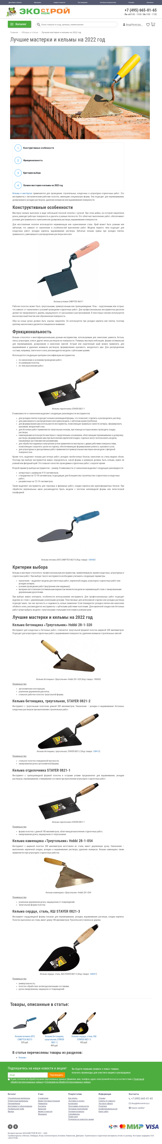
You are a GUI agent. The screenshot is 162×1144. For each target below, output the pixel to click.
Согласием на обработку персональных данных (68, 1082)
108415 (96, 751)
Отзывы (131, 2)
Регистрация (137, 24)
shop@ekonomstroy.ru (139, 1103)
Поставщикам (82, 2)
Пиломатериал (14, 1103)
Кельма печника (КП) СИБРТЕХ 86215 (25, 1038)
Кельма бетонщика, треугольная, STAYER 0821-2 (54, 1039)
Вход (128, 24)
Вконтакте (10, 1126)
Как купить (72, 1098)
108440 (91, 559)
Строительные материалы (19, 1098)
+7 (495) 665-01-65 (141, 10)
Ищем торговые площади (49, 1101)
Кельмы (22, 1057)
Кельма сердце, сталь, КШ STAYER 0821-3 (84, 1038)
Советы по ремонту (107, 1101)
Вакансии (42, 1109)
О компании (43, 1098)
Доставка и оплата (15, 2)
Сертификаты (74, 1114)
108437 (92, 974)
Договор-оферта (106, 1103)
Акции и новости (59, 2)
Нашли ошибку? (137, 1108)
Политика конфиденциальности (108, 1107)
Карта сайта (103, 1111)
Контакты (150, 2)
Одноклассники (15, 1126)
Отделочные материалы (18, 1101)
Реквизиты (42, 1103)
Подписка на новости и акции (81, 1119)
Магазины (37, 2)
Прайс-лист (73, 1116)
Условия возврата (76, 1111)
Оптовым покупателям (108, 2)
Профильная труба (16, 1109)
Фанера (11, 1111)
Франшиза (42, 1114)
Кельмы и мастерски (22, 193)
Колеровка (73, 1103)
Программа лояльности (78, 1106)
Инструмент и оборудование (20, 1106)
